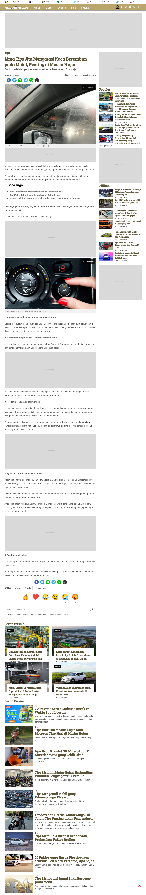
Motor (49, 7)
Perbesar (88, 88)
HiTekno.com (79, 2)
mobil (61, 166)
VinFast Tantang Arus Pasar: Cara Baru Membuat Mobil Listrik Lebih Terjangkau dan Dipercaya (25, 657)
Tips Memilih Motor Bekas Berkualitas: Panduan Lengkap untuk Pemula (64, 774)
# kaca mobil (41, 588)
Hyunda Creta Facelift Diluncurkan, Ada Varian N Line (127, 245)
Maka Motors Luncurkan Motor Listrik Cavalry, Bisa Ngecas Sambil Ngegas (126, 213)
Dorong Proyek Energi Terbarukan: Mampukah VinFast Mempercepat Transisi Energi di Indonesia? (127, 139)
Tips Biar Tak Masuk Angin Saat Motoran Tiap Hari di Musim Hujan (61, 732)
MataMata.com (49, 2)
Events (62, 7)
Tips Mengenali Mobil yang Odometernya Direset (55, 795)
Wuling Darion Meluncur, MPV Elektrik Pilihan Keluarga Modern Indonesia (128, 117)
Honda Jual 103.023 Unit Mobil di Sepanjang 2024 (128, 222)
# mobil (28, 588)
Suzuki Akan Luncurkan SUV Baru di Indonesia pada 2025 (127, 201)
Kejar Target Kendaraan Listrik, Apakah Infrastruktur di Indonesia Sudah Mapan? (73, 655)
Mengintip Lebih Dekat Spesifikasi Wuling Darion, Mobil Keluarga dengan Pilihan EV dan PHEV (126, 107)
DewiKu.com (94, 2)
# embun (17, 588)
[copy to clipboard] (37, 80)
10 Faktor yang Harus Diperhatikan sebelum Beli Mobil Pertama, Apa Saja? (64, 859)
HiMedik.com (122, 2)
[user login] (117, 7)
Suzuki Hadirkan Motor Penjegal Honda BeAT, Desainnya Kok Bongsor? (46, 198)
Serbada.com (137, 2)
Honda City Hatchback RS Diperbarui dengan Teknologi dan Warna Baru (127, 234)
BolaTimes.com (65, 2)
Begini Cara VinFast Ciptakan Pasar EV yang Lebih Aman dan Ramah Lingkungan (128, 127)
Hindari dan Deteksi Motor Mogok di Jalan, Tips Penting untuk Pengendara (64, 816)
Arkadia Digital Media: (14, 2)
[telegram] (26, 80)
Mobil (37, 7)
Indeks (85, 7)
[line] (20, 80)
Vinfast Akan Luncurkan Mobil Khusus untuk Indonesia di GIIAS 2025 (73, 691)
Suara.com (35, 2)
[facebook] (9, 80)
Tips (73, 7)
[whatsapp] (31, 80)
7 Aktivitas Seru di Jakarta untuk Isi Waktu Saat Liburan (62, 710)
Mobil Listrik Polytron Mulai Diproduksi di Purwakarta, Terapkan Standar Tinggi (25, 691)
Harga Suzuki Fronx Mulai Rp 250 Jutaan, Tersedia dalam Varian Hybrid (128, 192)
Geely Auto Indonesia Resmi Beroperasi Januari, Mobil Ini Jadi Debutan (127, 255)
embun (86, 422)
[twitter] (14, 80)
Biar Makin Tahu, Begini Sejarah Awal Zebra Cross (35, 195)
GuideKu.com (108, 2)
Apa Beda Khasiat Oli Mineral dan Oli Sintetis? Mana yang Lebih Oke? (63, 753)
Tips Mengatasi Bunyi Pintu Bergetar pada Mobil (63, 880)
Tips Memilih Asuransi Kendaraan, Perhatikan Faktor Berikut (61, 838)
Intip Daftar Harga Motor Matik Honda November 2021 (36, 191)
